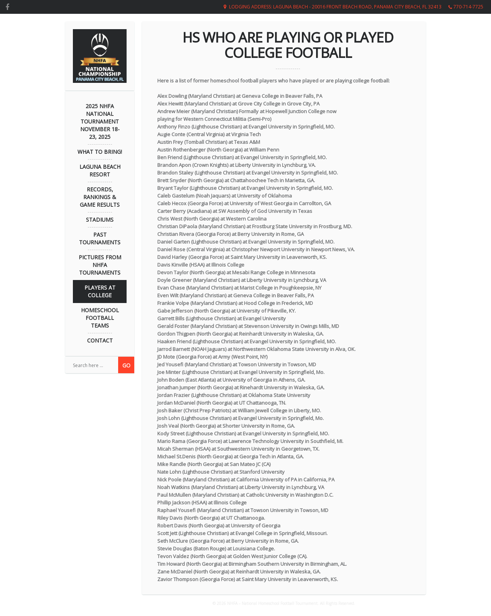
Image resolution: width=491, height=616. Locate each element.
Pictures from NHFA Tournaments (100, 265)
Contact (100, 340)
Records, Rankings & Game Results (100, 197)
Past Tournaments (99, 238)
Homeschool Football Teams (100, 317)
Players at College (99, 291)
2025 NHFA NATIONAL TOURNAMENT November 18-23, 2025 (100, 121)
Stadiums (100, 219)
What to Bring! (99, 151)
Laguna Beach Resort (99, 170)
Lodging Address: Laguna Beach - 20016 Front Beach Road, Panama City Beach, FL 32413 (335, 6)
